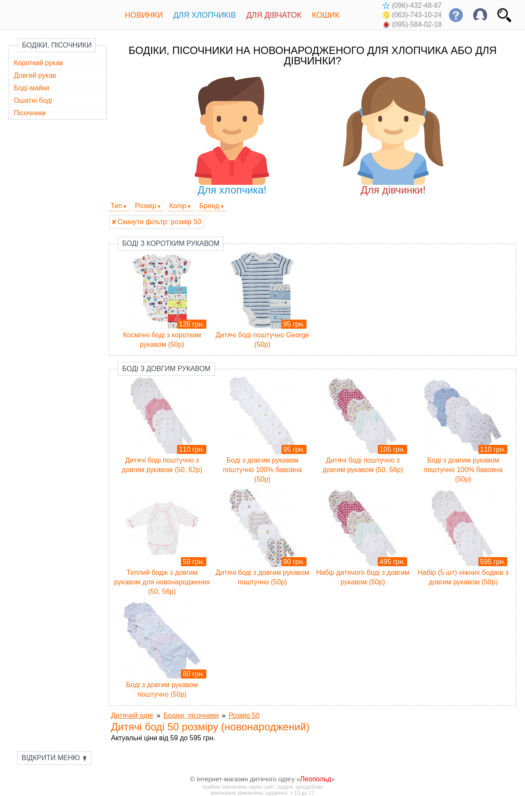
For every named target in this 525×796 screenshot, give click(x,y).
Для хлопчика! (232, 136)
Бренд (209, 205)
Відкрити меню (54, 757)
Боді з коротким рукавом (170, 243)
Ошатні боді (33, 100)
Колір (178, 205)
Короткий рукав (38, 63)
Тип (116, 205)
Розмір (145, 205)
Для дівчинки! (393, 136)
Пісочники (30, 113)
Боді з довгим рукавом (166, 368)
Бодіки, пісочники (57, 45)
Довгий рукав (35, 75)
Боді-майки (31, 88)
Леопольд (316, 779)
